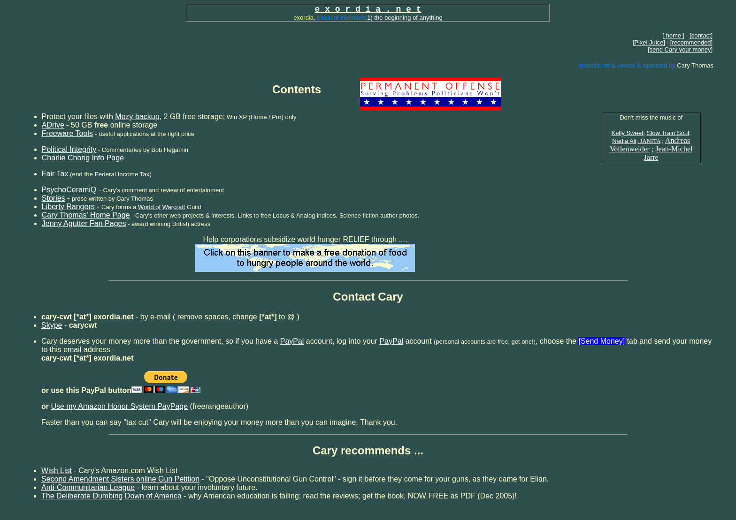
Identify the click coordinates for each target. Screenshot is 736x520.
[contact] (701, 35)
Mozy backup (137, 117)
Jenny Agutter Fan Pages (84, 223)
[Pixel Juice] (649, 42)
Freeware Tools (67, 133)
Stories (53, 198)
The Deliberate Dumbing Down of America (111, 496)
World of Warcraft (161, 207)
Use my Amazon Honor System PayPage (119, 406)
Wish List (56, 471)
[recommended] (691, 42)
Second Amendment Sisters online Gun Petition (120, 479)
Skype (51, 325)
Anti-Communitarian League (88, 487)
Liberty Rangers (68, 207)
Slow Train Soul (668, 132)
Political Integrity (69, 149)
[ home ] (673, 35)
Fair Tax (55, 174)
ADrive (53, 125)
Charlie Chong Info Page (83, 158)
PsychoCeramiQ (69, 190)
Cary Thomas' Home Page (86, 215)
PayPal (292, 341)
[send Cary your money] (680, 49)
